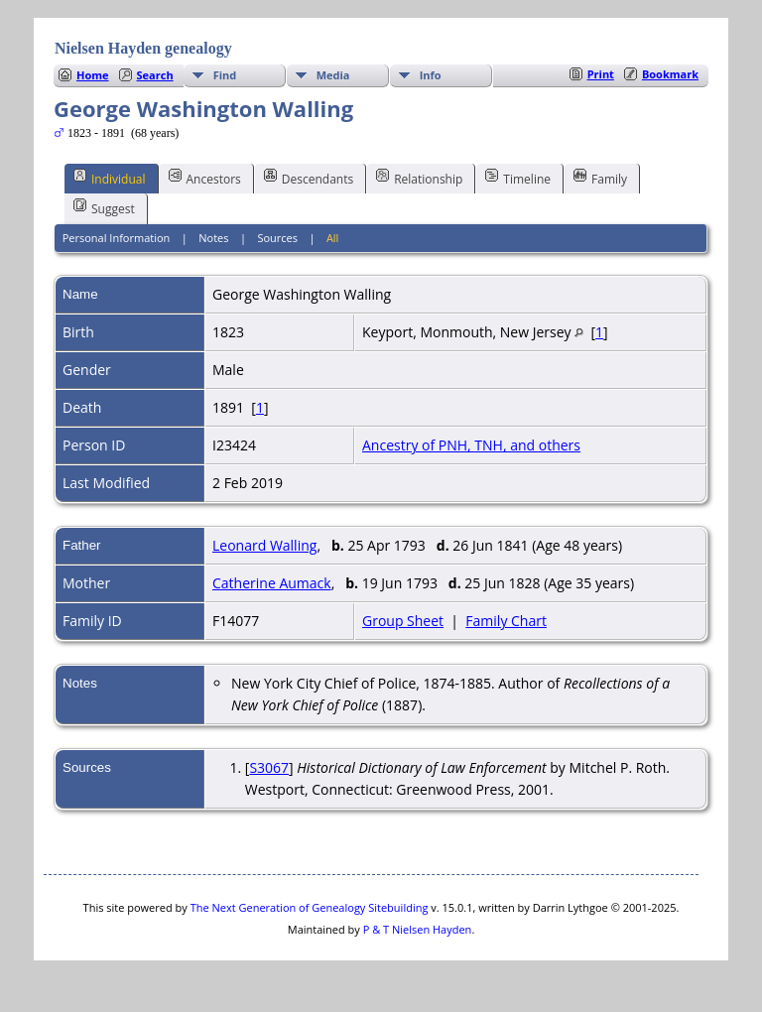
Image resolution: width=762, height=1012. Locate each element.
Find (225, 74)
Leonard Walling (264, 545)
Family (600, 178)
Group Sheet (403, 620)
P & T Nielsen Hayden (417, 929)
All (332, 237)
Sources (277, 237)
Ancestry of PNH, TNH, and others (471, 445)
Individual (109, 178)
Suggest (104, 207)
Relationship (419, 178)
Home (92, 74)
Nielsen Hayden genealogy (143, 48)
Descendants (308, 178)
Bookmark (670, 73)
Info (431, 74)
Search (155, 74)
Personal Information (117, 237)
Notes (213, 237)
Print (600, 73)
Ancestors (205, 178)
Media (333, 74)
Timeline (518, 178)
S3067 (269, 767)
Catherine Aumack (271, 582)
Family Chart (506, 620)
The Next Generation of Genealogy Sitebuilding (309, 907)
